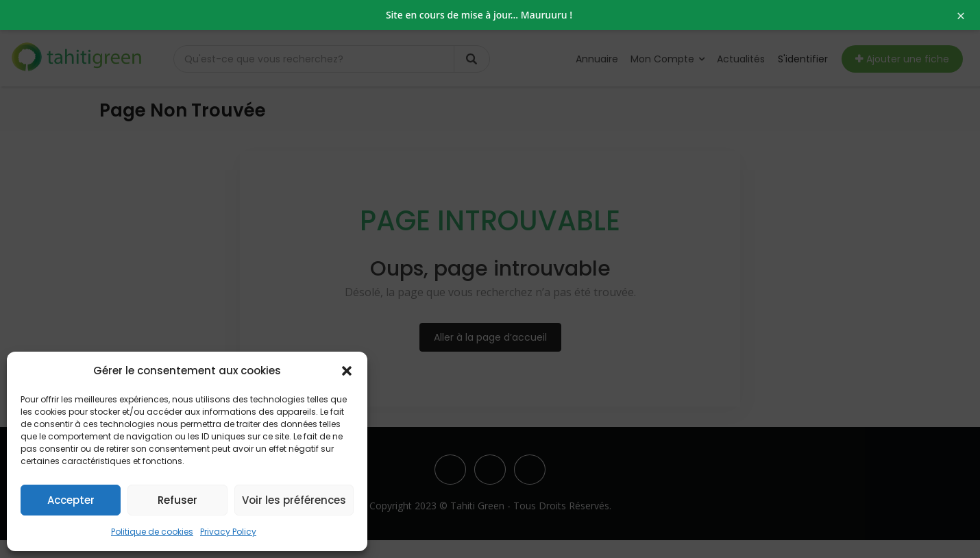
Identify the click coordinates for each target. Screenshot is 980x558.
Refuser (177, 500)
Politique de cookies (152, 531)
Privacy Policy (228, 531)
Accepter (71, 500)
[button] (347, 371)
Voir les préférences (294, 500)
